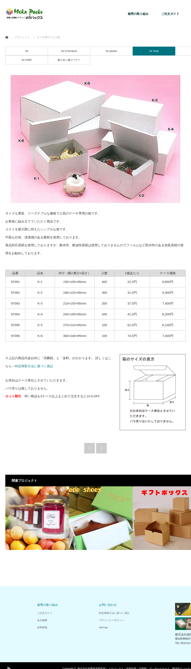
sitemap (103, 627)
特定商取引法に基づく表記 (34, 366)
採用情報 (42, 627)
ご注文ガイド (170, 13)
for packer (111, 51)
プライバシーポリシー (111, 620)
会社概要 (42, 620)
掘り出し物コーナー (69, 59)
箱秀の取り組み (138, 13)
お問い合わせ (108, 604)
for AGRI (26, 59)
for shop (154, 51)
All (26, 51)
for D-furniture (69, 51)
